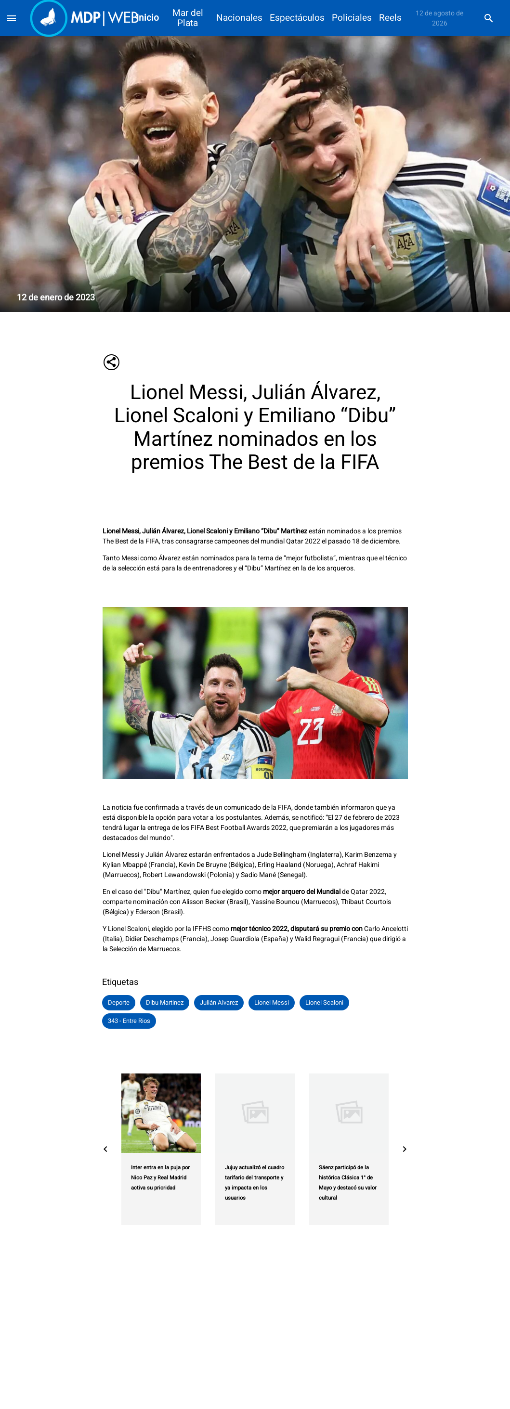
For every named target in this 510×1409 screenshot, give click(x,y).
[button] (118, 1002)
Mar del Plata (187, 18)
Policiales (352, 18)
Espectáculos (297, 18)
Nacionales (239, 18)
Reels (390, 18)
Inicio (147, 18)
